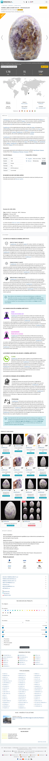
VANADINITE (22, 707)
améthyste (17, 445)
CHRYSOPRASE (6, 682)
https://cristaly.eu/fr (29, 752)
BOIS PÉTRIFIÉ (22, 679)
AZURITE (37, 677)
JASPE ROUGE (38, 689)
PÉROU (5, 662)
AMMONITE (6, 675)
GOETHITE (6, 688)
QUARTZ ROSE (38, 700)
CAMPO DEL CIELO (7, 680)
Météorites (6, 588)
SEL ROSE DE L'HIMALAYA (41, 702)
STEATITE (21, 706)
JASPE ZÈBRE (22, 691)
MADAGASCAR (23, 660)
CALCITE (37, 679)
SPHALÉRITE (6, 706)
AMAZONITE (22, 673)
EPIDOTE (37, 684)
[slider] (3, 627)
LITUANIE (37, 658)
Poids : (3, 630)
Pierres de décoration (9, 578)
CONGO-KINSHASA (7, 657)
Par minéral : (5, 620)
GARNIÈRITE (38, 686)
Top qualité (6, 593)
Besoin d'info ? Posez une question (9, 66)
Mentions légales (7, 747)
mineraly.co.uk (14, 754)
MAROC (5, 660)
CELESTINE (22, 680)
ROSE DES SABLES (23, 702)
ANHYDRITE (38, 675)
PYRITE (5, 698)
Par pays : (28, 620)
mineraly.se (31, 756)
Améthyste (40, 103)
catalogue (4, 5)
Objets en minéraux (9, 582)
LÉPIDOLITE (22, 693)
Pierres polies (17, 5)
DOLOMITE (22, 684)
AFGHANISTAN (7, 655)
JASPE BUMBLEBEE (23, 689)
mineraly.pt (23, 756)
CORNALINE (22, 682)
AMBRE (37, 673)
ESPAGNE (37, 657)
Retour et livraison (33, 747)
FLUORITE (21, 686)
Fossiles (6, 584)
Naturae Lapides (19, 179)
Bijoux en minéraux (8, 586)
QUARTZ (37, 698)
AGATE (5, 673)
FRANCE (5, 658)
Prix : (3, 625)
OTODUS (37, 697)
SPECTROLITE (38, 704)
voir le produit (6, 453)
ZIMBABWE (6, 666)
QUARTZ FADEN (7, 700)
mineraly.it (33, 754)
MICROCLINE (22, 695)
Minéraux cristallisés (9, 580)
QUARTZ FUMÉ (23, 700)
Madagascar (24, 108)
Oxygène (30, 158)
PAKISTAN (22, 662)
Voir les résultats (24, 647)
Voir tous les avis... (42, 741)
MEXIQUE (37, 660)
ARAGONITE (22, 677)
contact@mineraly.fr (39, 751)
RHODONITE (6, 702)
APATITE (5, 677)
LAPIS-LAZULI (6, 693)
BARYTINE (6, 679)
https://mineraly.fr (19, 752)
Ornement (10, 5)
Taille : (3, 634)
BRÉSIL (37, 655)
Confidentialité (15, 747)
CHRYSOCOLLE (38, 680)
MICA (4, 695)
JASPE (5, 689)
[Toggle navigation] (46, 1)
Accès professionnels (42, 747)
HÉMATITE (22, 688)
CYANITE (37, 682)
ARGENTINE (22, 655)
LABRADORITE (38, 691)
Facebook (14, 751)
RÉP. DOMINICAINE (23, 657)
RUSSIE (37, 662)
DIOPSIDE (5, 684)
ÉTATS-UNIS (22, 664)
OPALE (5, 697)
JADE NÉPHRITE (39, 688)
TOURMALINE (38, 706)
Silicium (29, 161)
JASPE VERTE (6, 691)
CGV (2, 747)
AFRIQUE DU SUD (39, 664)
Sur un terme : (5, 615)
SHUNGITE (22, 704)
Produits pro (7, 595)
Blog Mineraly (7, 751)
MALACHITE (38, 693)
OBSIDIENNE (38, 695)
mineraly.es (41, 754)
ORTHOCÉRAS (22, 697)
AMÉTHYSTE (22, 675)
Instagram (21, 751)
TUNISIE (5, 664)
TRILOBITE (6, 707)
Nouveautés (6, 591)
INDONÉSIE (22, 658)
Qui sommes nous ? (23, 747)
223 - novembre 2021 (41, 108)
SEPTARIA (5, 704)
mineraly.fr (5, 754)
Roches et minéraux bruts (10, 577)
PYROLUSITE (22, 698)
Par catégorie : (5, 603)
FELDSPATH (6, 686)
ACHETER (43, 7)
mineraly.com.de (24, 754)
